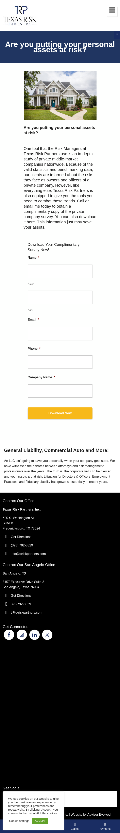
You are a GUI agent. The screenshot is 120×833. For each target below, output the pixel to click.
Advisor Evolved (99, 814)
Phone (34, 348)
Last (30, 310)
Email (33, 319)
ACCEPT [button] (40, 820)
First (31, 284)
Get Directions (21, 537)
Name (33, 257)
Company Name (41, 377)
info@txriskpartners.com (28, 554)
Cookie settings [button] (19, 821)
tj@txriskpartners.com (26, 612)
